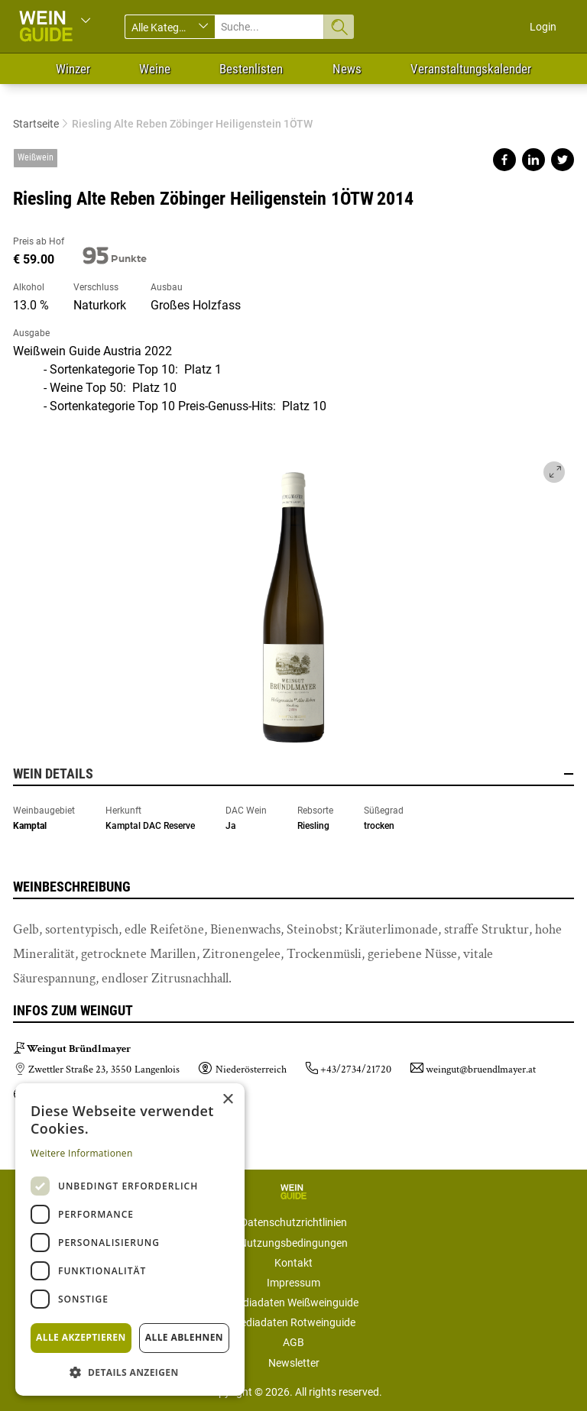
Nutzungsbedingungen (293, 1243)
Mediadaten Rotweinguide (293, 1322)
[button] (130, 1371)
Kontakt (293, 1263)
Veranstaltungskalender (470, 68)
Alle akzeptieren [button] (81, 1337)
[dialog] (130, 1239)
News (347, 68)
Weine (154, 68)
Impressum (293, 1283)
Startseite (36, 124)
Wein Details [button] (293, 774)
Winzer (73, 68)
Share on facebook (504, 159)
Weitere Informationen (82, 1153)
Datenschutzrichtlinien (294, 1222)
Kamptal (30, 825)
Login (543, 27)
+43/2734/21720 (355, 1069)
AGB (293, 1342)
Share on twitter (562, 159)
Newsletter (293, 1363)
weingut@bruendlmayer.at (481, 1069)
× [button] (227, 1099)
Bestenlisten (251, 68)
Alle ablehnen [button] (184, 1337)
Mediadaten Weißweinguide (293, 1302)
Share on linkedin (533, 159)
